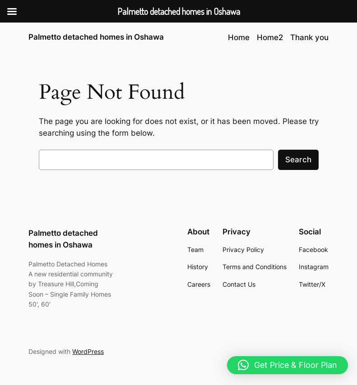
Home (239, 37)
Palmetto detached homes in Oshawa (96, 36)
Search (298, 159)
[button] (287, 365)
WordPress (88, 351)
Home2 (270, 37)
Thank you (309, 37)
